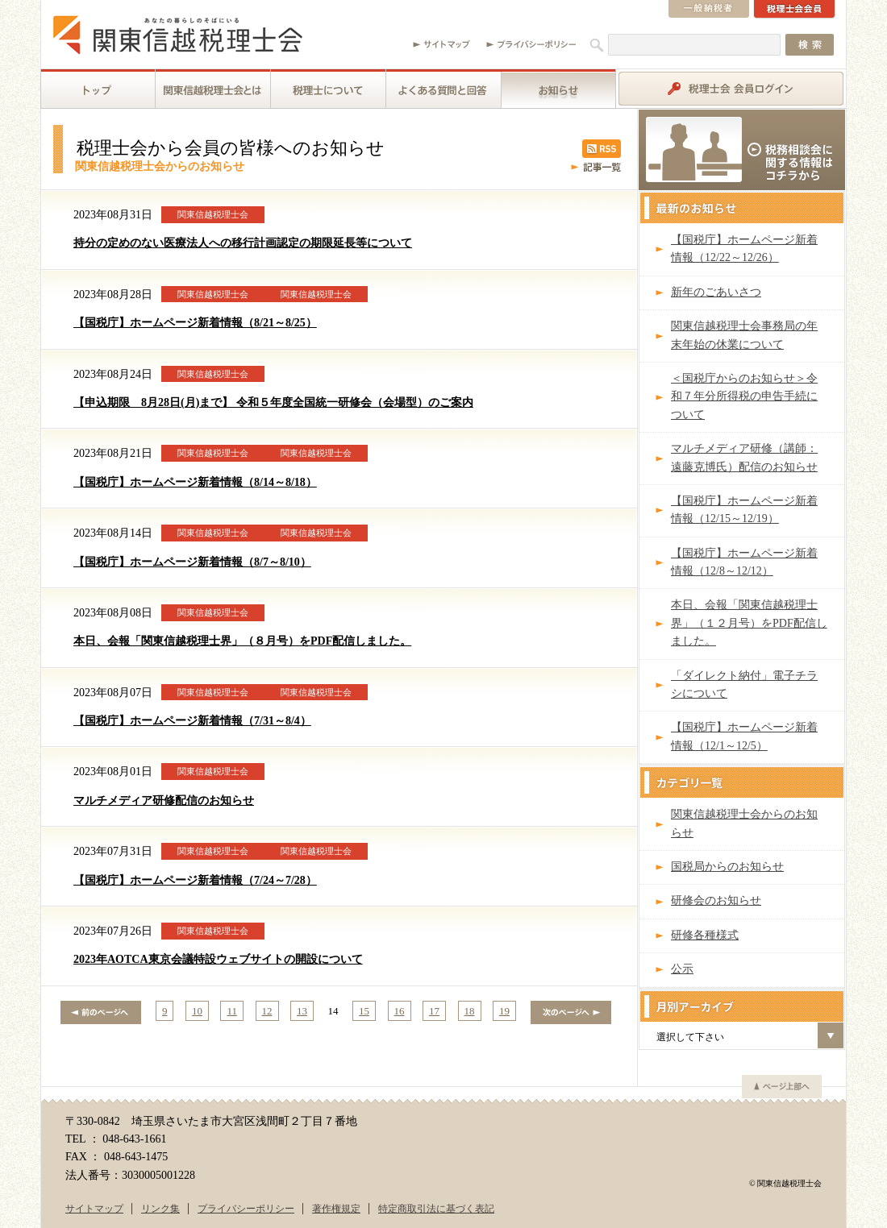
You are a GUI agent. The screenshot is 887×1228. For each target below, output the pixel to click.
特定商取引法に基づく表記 (436, 1208)
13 (302, 1011)
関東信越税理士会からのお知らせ (744, 823)
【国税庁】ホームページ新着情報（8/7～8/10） (192, 562)
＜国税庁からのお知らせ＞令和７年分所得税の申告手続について (744, 396)
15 (364, 1011)
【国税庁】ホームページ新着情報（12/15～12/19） (744, 510)
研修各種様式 (705, 935)
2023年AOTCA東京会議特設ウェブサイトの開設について (218, 959)
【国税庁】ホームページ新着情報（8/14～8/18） (195, 482)
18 (469, 1011)
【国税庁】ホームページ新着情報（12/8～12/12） (744, 562)
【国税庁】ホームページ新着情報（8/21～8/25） (195, 323)
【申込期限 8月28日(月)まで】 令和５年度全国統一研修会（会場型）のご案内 (273, 402)
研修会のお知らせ (716, 900)
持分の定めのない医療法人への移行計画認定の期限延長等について (242, 243)
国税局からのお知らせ (727, 867)
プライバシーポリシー (246, 1208)
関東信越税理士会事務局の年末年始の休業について (744, 335)
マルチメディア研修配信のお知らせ (163, 800)
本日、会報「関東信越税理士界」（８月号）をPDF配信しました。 (242, 641)
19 (504, 1011)
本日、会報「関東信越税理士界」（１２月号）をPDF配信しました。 (749, 623)
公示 (682, 969)
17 (434, 1011)
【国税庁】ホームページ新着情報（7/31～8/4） (192, 721)
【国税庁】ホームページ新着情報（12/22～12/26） (744, 248)
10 (197, 1011)
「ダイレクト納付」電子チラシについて (744, 684)
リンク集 (160, 1208)
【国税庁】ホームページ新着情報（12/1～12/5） (744, 736)
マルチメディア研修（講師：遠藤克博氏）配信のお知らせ (744, 457)
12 (267, 1011)
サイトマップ (94, 1208)
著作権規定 (336, 1208)
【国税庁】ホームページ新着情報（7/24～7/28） (195, 880)
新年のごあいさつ (716, 292)
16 (399, 1011)
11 (232, 1011)
